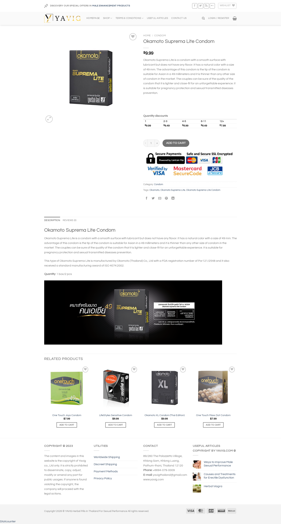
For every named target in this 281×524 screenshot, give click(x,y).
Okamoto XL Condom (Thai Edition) (165, 415)
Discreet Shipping (105, 464)
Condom (160, 35)
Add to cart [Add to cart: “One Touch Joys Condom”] (66, 425)
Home (147, 35)
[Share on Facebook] (147, 199)
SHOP (107, 18)
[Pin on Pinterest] (166, 199)
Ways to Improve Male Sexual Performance (218, 464)
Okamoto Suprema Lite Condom (203, 190)
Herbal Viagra (213, 486)
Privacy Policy (103, 478)
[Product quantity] (151, 143)
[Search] (203, 18)
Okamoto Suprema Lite (172, 190)
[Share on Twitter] (153, 199)
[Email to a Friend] (160, 199)
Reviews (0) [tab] (69, 220)
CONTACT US (179, 18)
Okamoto (154, 190)
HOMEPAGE (93, 18)
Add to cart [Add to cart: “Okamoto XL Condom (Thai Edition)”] (164, 425)
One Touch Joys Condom (66, 415)
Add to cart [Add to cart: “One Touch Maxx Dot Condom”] (213, 425)
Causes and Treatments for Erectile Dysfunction (220, 476)
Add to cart (176, 142)
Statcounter (8, 521)
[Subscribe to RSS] (206, 5)
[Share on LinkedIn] (173, 199)
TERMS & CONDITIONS (130, 18)
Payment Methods (106, 471)
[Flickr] (212, 5)
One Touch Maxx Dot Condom (213, 415)
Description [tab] (52, 220)
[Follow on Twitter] (200, 5)
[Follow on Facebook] (194, 5)
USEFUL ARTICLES (157, 18)
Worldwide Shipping (107, 457)
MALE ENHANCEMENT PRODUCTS (111, 6)
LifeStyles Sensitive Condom (115, 415)
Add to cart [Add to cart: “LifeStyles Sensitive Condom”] (115, 425)
